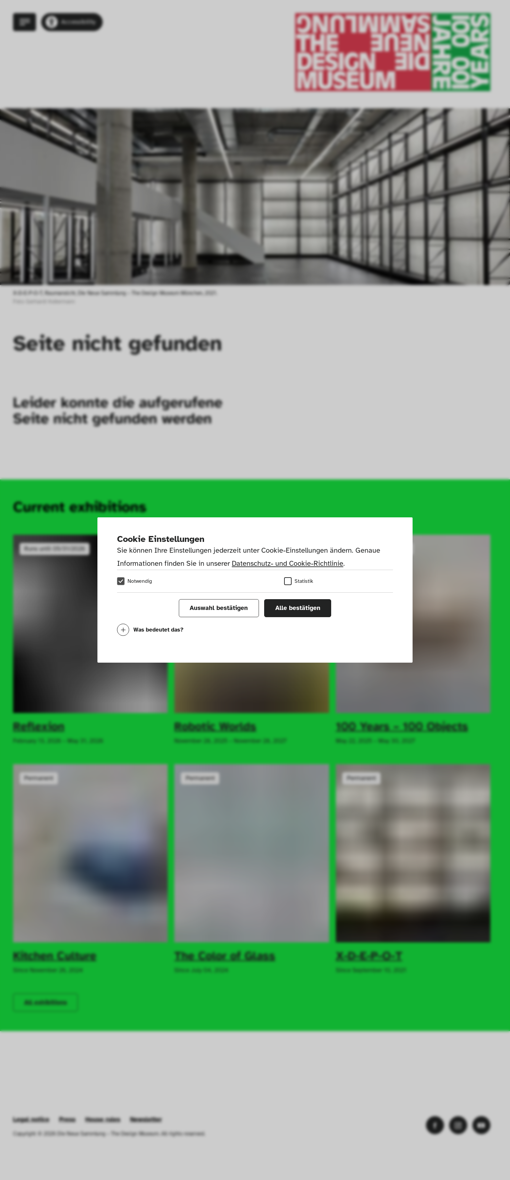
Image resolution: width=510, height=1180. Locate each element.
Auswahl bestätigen (219, 608)
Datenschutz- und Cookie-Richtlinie (287, 563)
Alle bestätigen (297, 608)
